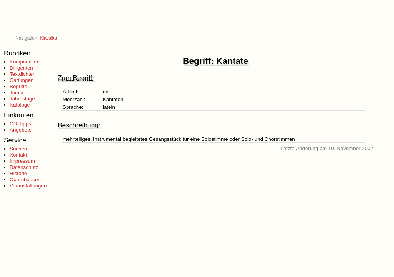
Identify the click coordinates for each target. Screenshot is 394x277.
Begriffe (18, 86)
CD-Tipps (20, 124)
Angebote (21, 130)
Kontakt (18, 155)
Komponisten (25, 62)
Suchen (18, 149)
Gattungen (21, 80)
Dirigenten (21, 68)
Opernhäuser (25, 179)
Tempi (16, 92)
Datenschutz (24, 167)
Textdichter (22, 74)
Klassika (48, 38)
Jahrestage (22, 99)
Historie (18, 173)
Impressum (22, 161)
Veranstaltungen (28, 186)
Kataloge (20, 105)
